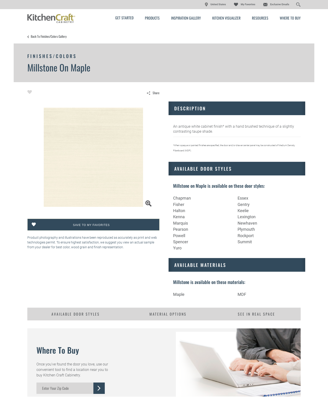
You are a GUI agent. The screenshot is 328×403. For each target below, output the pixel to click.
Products (152, 18)
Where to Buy (290, 18)
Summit (245, 241)
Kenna (179, 216)
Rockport (246, 235)
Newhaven (247, 223)
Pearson (180, 229)
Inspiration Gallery (186, 18)
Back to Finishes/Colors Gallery (49, 36)
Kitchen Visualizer (226, 18)
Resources (260, 18)
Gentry (244, 204)
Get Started (124, 17)
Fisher (178, 204)
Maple (178, 294)
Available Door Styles (75, 314)
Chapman (182, 198)
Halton (179, 210)
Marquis (180, 223)
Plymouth (246, 229)
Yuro (177, 248)
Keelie (243, 210)
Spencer (180, 241)
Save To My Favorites (91, 225)
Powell (179, 235)
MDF (242, 294)
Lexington (247, 216)
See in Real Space (256, 314)
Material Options (168, 314)
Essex (243, 198)
